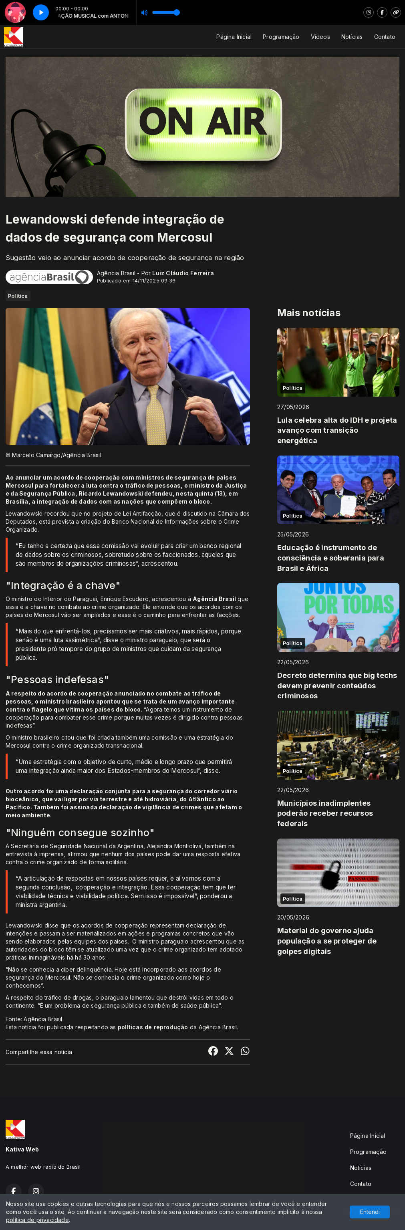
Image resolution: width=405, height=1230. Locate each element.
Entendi (370, 1211)
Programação (281, 36)
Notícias (352, 36)
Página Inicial (234, 36)
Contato (384, 36)
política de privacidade (37, 1219)
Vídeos (320, 36)
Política (18, 295)
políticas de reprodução (153, 1027)
